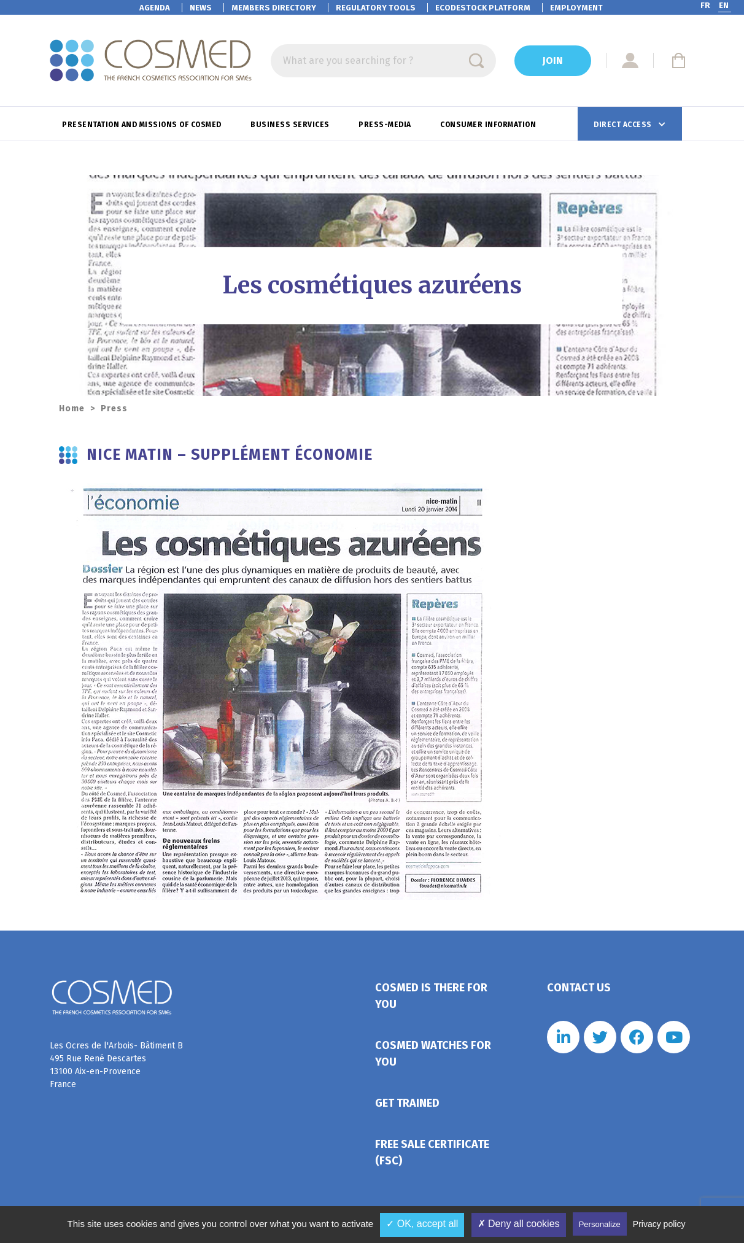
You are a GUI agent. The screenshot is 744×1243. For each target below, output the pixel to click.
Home (72, 408)
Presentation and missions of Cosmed (142, 124)
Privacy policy (659, 1224)
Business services (290, 124)
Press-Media (385, 124)
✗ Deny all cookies (519, 1223)
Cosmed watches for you (433, 1054)
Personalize (600, 1224)
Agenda (154, 7)
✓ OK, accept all (422, 1223)
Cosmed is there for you (431, 996)
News (201, 7)
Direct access (624, 124)
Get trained (407, 1103)
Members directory (273, 7)
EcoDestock (482, 7)
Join (553, 60)
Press (114, 408)
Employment (576, 7)
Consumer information (489, 124)
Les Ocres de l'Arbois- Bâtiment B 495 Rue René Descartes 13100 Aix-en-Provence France (116, 1065)
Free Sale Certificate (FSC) (432, 1152)
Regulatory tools (376, 7)
